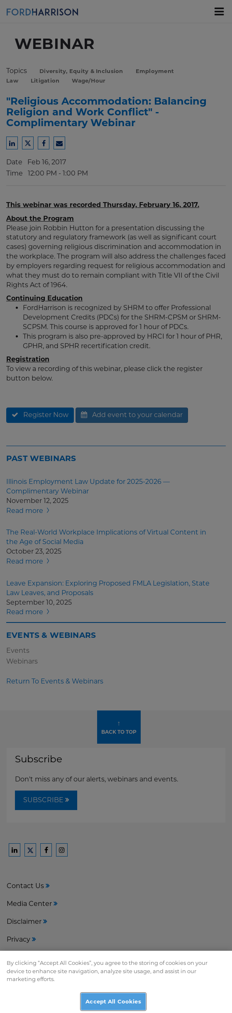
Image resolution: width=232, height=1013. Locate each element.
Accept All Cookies (113, 1004)
